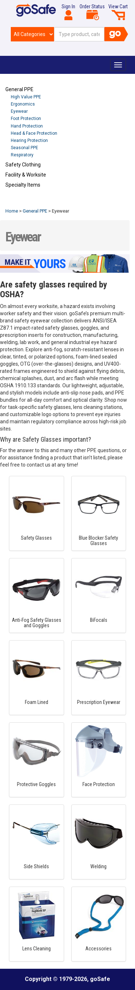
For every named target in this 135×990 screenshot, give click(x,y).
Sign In (68, 12)
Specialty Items (22, 185)
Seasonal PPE (24, 147)
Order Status (92, 12)
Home (11, 211)
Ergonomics (23, 104)
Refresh (19, 202)
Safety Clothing (23, 165)
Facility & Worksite (25, 175)
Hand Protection (27, 126)
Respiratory (22, 154)
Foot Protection (26, 118)
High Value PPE (26, 96)
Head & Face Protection (34, 133)
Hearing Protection (29, 140)
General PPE (19, 89)
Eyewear (19, 111)
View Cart (118, 12)
